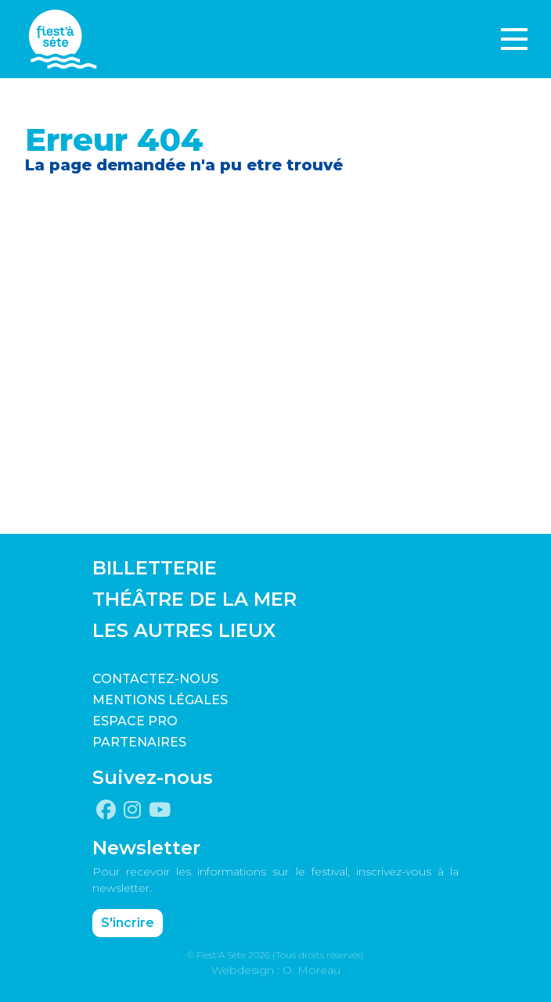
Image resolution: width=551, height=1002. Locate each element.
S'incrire (127, 922)
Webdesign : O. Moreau (275, 970)
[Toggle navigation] (514, 39)
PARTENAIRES (139, 742)
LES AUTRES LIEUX (184, 630)
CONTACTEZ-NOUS (155, 678)
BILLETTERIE (154, 567)
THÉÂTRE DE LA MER (194, 599)
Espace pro (135, 721)
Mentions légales (160, 699)
